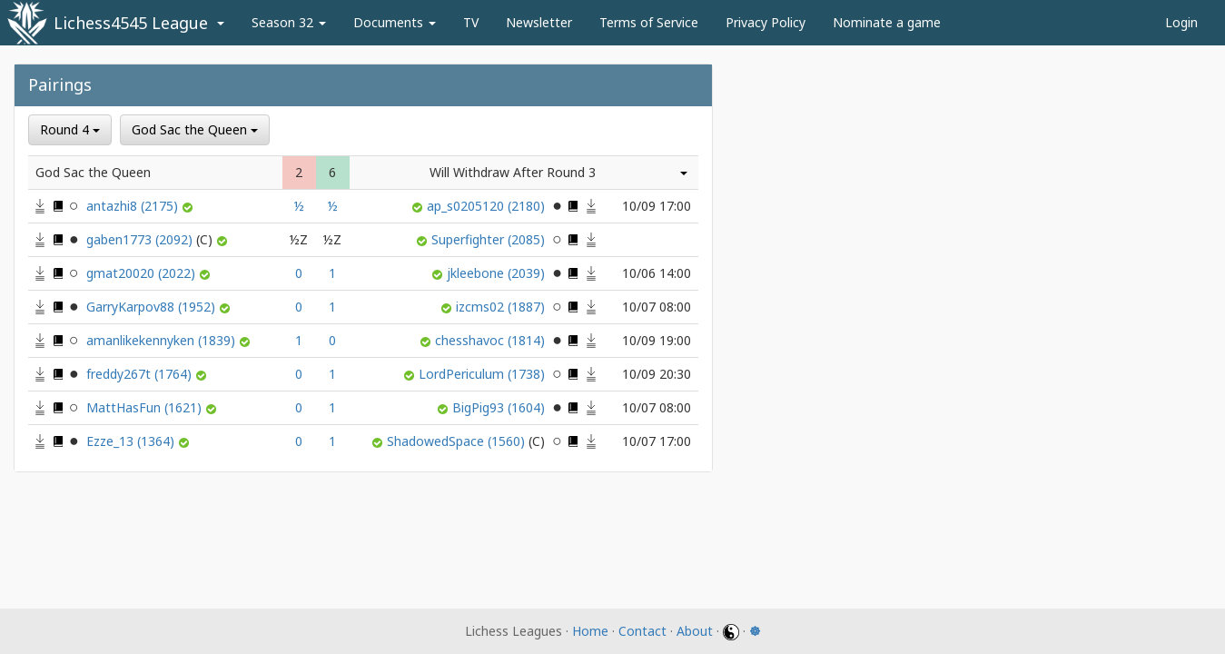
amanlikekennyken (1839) (162, 340)
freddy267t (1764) (140, 373)
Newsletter (539, 22)
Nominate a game (887, 22)
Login (1181, 22)
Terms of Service (648, 22)
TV (471, 22)
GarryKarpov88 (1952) (152, 306)
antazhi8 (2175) (134, 205)
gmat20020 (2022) (142, 273)
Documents (394, 22)
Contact (642, 630)
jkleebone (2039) (497, 273)
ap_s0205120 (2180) (487, 205)
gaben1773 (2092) (151, 239)
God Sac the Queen (195, 129)
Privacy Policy (765, 22)
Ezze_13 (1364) (132, 441)
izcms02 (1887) (502, 306)
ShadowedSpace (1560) (467, 441)
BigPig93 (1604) (500, 407)
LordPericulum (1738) (483, 373)
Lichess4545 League (131, 23)
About (695, 630)
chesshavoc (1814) (491, 340)
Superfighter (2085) (489, 239)
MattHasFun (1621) (145, 407)
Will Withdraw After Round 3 (513, 172)
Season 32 (289, 22)
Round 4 (70, 129)
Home (590, 630)
